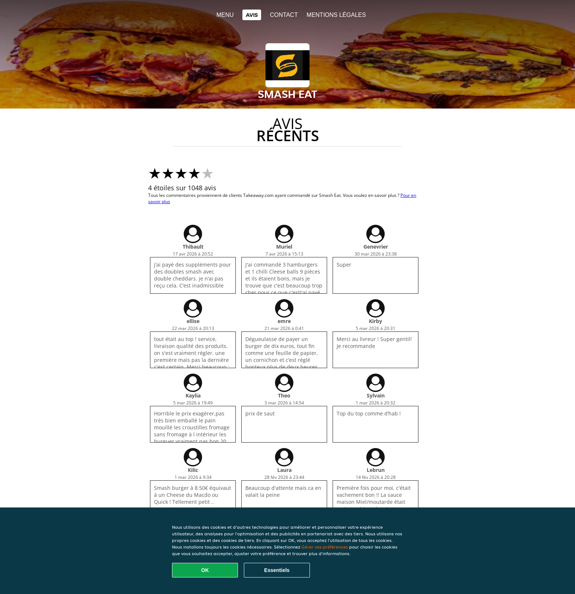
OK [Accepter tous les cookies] (205, 570)
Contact (284, 15)
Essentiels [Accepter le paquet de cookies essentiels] (276, 570)
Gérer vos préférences (324, 547)
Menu (225, 15)
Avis (252, 15)
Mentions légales (336, 15)
